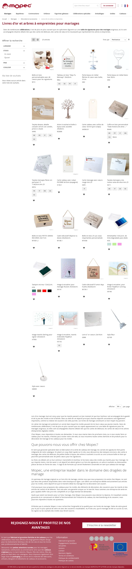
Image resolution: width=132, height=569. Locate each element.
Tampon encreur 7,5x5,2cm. (42, 284)
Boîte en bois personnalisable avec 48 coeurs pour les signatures (42, 77)
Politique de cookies (66, 561)
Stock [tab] (5, 50)
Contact (61, 551)
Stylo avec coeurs (38, 386)
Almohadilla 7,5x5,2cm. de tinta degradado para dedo (117, 237)
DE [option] (34, 135)
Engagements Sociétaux (68, 543)
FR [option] (39, 135)
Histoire (61, 548)
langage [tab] (7, 46)
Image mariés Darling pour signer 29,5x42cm (42, 336)
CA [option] (59, 84)
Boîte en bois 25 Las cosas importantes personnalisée (92, 237)
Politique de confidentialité (69, 558)
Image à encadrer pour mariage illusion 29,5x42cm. (67, 285)
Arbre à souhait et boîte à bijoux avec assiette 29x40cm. (66, 126)
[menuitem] (8, 13)
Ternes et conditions (66, 556)
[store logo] (17, 6)
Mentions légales (65, 553)
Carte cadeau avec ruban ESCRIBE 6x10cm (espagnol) (67, 181)
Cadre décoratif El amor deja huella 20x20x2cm (93, 285)
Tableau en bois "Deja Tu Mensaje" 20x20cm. (66, 76)
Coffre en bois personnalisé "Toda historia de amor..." (117, 125)
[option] (109, 244)
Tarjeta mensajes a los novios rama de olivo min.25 (117, 181)
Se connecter (108, 6)
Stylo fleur (111, 335)
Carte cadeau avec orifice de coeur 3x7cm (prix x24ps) (92, 125)
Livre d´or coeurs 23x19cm (92, 335)
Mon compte (118, 5)
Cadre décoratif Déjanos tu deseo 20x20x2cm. (67, 237)
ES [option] (64, 84)
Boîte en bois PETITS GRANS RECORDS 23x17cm (42, 237)
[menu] (66, 13)
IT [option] (75, 84)
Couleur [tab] (7, 67)
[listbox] (68, 84)
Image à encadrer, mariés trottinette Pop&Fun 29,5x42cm (66, 337)
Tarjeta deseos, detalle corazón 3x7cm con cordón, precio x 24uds (42, 126)
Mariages (14, 19)
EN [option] (125, 133)
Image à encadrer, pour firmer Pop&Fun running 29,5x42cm (116, 286)
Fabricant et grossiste (67, 541)
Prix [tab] (5, 63)
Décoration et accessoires (29, 19)
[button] (34, 89)
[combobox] (86, 5)
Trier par (106, 40)
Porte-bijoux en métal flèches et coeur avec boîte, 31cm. (92, 77)
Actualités (62, 546)
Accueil (4, 19)
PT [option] (70, 84)
